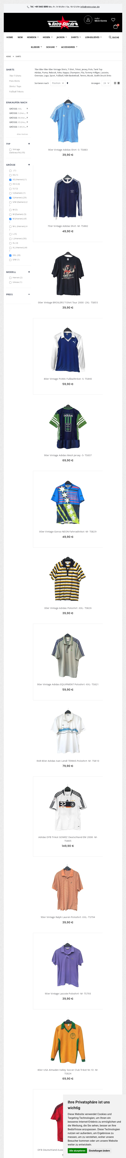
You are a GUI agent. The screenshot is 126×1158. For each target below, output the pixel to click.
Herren (18, 277)
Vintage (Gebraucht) (17, 151)
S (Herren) (20, 197)
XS (16, 174)
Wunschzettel (51, 1090)
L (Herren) (20, 238)
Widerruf (106, 1090)
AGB (104, 1085)
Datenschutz (108, 1094)
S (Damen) (19, 192)
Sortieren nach (42, 83)
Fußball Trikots (16, 91)
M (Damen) (20, 214)
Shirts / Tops (15, 86)
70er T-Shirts (15, 75)
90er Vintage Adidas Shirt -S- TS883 (55, 149)
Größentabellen (90, 1093)
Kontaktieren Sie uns (89, 1087)
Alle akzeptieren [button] (77, 1150)
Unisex (18, 282)
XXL (17, 255)
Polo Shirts (14, 80)
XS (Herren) (20, 179)
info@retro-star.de (89, 6)
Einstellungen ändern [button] (99, 1150)
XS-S (17, 183)
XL (16, 242)
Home (8, 57)
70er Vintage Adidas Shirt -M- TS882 (99, 149)
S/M (16, 259)
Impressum (107, 1081)
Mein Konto (51, 1081)
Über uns (87, 1081)
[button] (113, 20)
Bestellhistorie (52, 1085)
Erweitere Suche (53, 1094)
